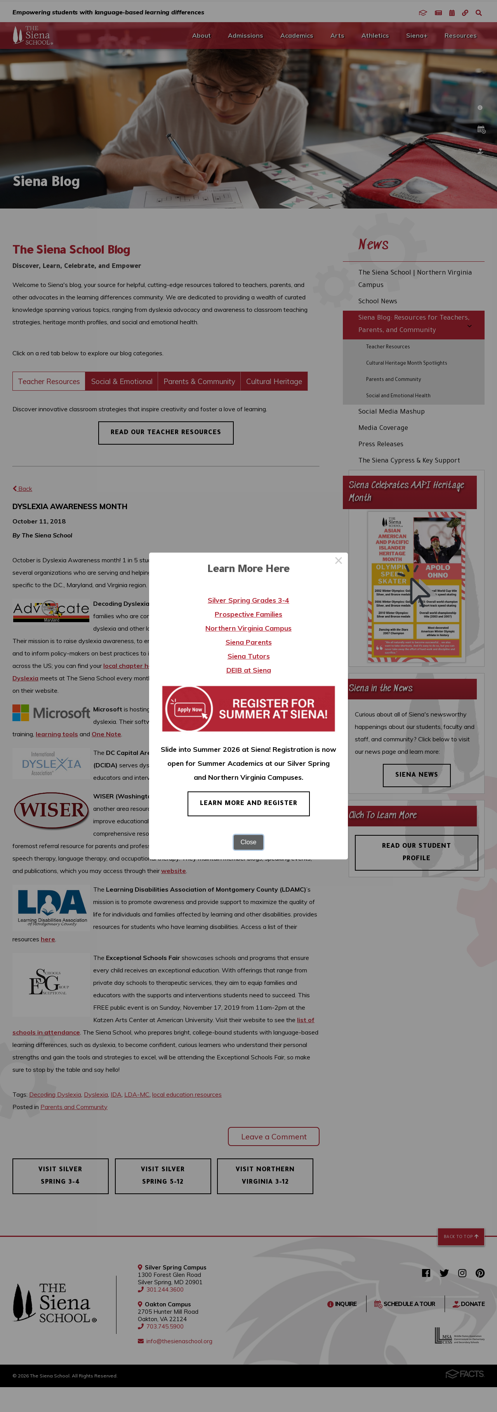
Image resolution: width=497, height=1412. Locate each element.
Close (249, 842)
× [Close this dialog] (338, 562)
